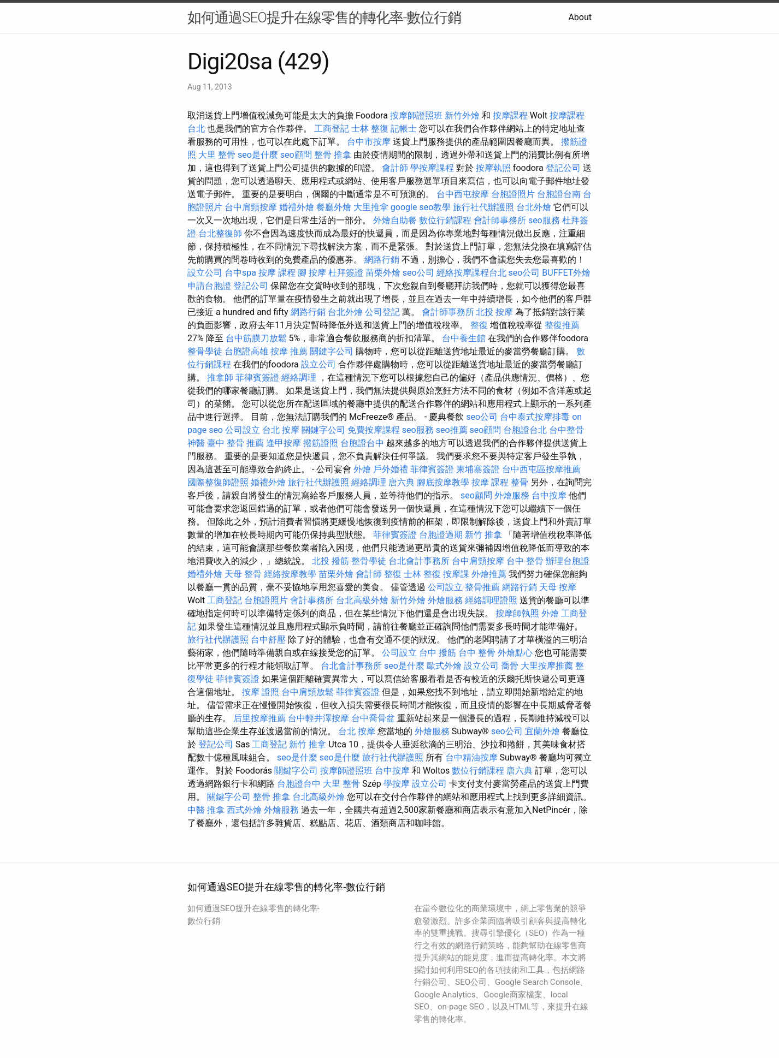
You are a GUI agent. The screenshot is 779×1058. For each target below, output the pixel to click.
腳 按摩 (312, 273)
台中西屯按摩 (462, 194)
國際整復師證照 (218, 482)
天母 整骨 (243, 574)
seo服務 (544, 220)
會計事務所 (312, 600)
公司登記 (382, 312)
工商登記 (331, 128)
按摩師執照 (517, 613)
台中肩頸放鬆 (307, 692)
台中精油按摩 (471, 757)
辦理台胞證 (567, 561)
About (580, 17)
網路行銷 (381, 259)
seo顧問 (296, 155)
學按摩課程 (432, 168)
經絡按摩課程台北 (471, 273)
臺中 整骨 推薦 (235, 443)
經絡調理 (298, 377)
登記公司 (563, 168)
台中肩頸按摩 (251, 207)
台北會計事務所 (419, 561)
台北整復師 (220, 233)
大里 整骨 (216, 155)
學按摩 (396, 783)
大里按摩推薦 (547, 666)
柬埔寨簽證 (478, 469)
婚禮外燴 (296, 207)
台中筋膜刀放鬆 (256, 338)
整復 (479, 325)
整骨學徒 (204, 351)
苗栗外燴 (382, 273)
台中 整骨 (525, 561)
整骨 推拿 (332, 155)
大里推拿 (370, 207)
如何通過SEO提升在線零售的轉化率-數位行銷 (324, 17)
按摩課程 (510, 115)
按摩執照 (493, 168)
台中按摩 (549, 495)
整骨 (519, 482)
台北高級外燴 (362, 600)
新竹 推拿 (483, 535)
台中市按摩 (369, 141)
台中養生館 (464, 338)
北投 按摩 (494, 312)
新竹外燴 (462, 115)
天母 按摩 (557, 587)
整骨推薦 (482, 587)
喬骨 (509, 666)
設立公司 (204, 273)
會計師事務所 (500, 220)
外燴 (362, 469)
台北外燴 (533, 207)
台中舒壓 (268, 639)
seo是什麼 (258, 155)
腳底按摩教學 (443, 482)
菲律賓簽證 (257, 377)
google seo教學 (421, 207)
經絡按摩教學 (290, 574)
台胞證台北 (525, 430)
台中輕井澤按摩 (318, 718)
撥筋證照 (320, 443)
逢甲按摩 (283, 443)
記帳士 (404, 128)
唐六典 (401, 482)
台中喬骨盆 (373, 718)
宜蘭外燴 (542, 731)
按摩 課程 (277, 273)
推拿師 (220, 377)
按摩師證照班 (416, 115)
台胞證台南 (559, 194)
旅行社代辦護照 (483, 207)
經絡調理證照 (491, 600)
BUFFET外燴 (566, 273)
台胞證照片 (513, 194)
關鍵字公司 (331, 351)
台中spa (240, 273)
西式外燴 (244, 810)
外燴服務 (511, 495)
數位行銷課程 (445, 220)
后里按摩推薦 (259, 718)
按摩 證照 (260, 692)
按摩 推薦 (289, 351)
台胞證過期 (441, 535)
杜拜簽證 (345, 273)
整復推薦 (562, 325)
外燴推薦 (488, 574)
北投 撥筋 (330, 561)
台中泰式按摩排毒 (535, 417)
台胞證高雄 (246, 351)
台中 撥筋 (437, 652)
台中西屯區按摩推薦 (541, 469)
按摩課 (456, 574)
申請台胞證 (209, 286)
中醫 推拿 (206, 810)
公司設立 (242, 430)
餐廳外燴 (333, 207)
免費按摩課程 (373, 430)
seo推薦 (452, 430)
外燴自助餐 (395, 220)
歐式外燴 (444, 666)
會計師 (395, 168)
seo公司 (418, 273)
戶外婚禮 (390, 469)
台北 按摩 (280, 430)
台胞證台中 (362, 443)
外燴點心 (515, 652)
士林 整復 (369, 128)
